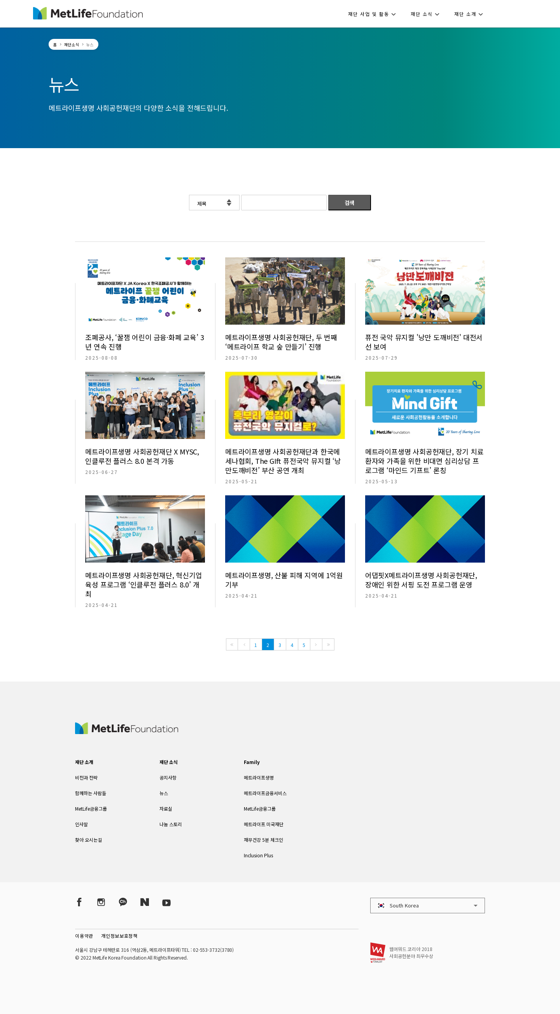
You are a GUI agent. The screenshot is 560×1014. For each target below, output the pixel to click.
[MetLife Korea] (126, 731)
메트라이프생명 (259, 777)
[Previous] (244, 644)
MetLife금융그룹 (91, 808)
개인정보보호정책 (119, 935)
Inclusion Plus (258, 855)
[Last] (328, 644)
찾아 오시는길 (88, 839)
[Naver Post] (144, 902)
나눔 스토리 (170, 824)
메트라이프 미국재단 (264, 824)
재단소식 (71, 44)
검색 (350, 202)
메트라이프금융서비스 (265, 793)
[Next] (316, 644)
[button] (374, 13)
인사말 (81, 824)
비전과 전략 (86, 777)
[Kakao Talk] (123, 902)
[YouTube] (166, 902)
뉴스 (163, 793)
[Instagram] (101, 902)
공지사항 (168, 777)
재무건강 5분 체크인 (263, 839)
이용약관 (84, 935)
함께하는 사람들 (90, 793)
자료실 (165, 808)
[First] (232, 644)
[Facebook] (79, 902)
